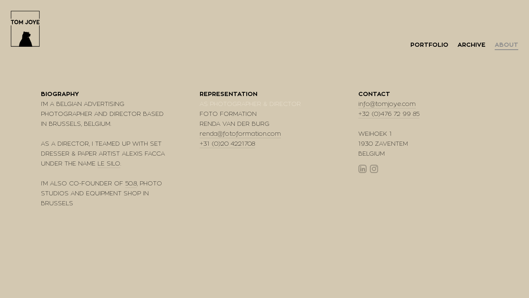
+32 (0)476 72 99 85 (388, 114)
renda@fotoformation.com (240, 134)
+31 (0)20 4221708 (227, 144)
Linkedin (362, 169)
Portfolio (429, 45)
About (506, 45)
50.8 (131, 183)
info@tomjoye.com (387, 104)
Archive (472, 45)
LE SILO (109, 164)
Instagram (374, 169)
